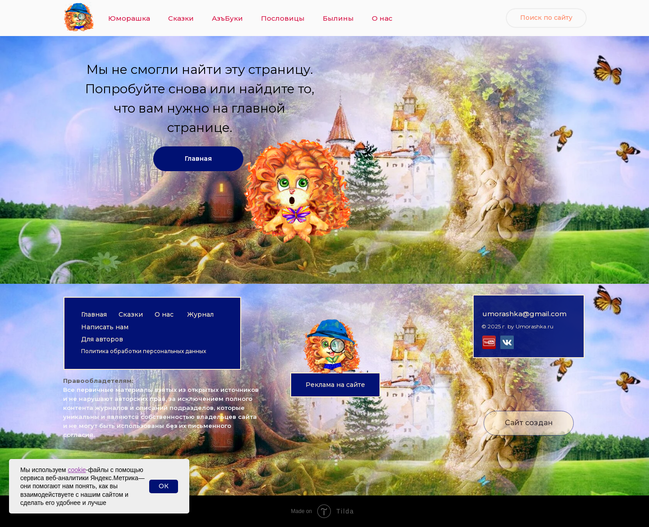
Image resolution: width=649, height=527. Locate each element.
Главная (94, 314)
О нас (382, 18)
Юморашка (129, 18)
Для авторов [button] (102, 339)
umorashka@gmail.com (524, 313)
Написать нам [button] (104, 327)
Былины (338, 18)
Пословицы (283, 18)
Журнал (200, 314)
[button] (335, 385)
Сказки (181, 18)
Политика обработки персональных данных (143, 351)
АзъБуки (227, 18)
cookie (77, 469)
